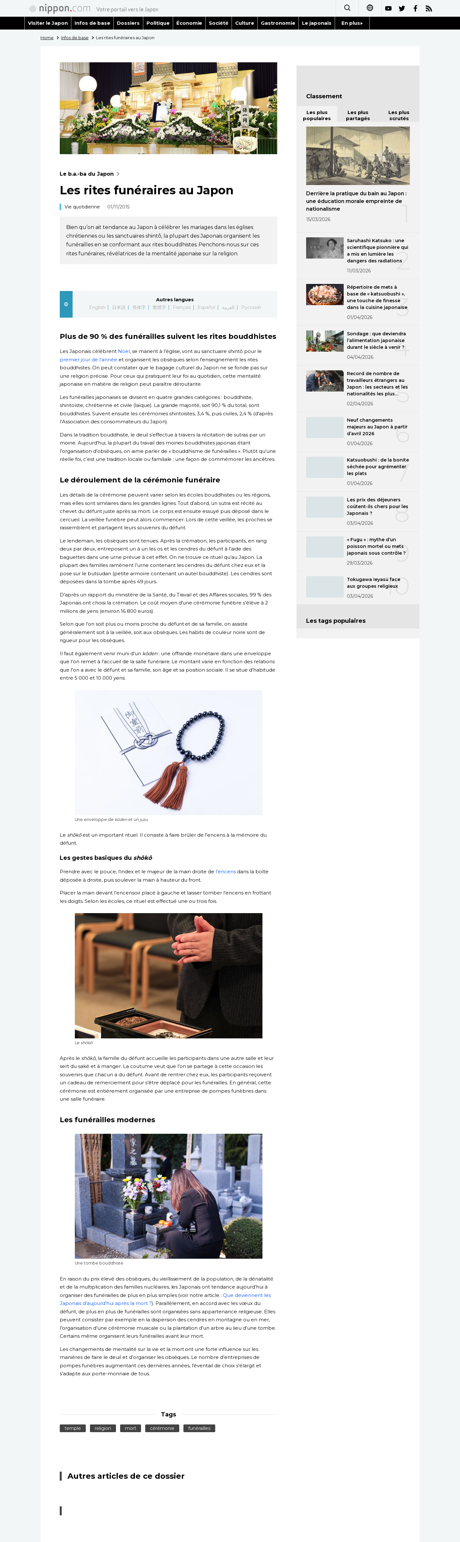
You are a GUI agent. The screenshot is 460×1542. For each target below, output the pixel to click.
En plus (352, 23)
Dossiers (128, 23)
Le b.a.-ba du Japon (91, 174)
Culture (244, 23)
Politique (158, 23)
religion (103, 1428)
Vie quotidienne (82, 207)
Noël (123, 351)
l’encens (226, 871)
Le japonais (317, 23)
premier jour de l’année (88, 360)
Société (218, 23)
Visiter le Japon (48, 23)
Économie (189, 23)
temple (73, 1428)
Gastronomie (278, 23)
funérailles (199, 1428)
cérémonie (162, 1428)
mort (130, 1428)
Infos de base (92, 23)
